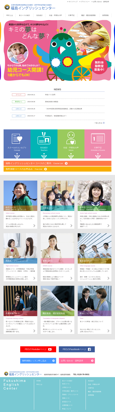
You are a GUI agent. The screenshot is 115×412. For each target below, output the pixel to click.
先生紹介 (91, 381)
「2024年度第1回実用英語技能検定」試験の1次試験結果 (63, 109)
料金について (66, 409)
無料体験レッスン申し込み (34, 361)
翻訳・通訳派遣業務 (94, 391)
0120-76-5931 (83, 374)
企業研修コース (67, 405)
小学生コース (66, 387)
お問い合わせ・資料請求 (101, 1)
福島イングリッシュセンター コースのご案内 (37, 163)
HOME (38, 381)
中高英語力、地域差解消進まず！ (56, 116)
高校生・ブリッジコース (70, 394)
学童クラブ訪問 (50, 95)
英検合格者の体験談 (51, 101)
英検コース (66, 398)
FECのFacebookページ (77, 349)
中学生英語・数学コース (70, 391)
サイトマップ (73, 1)
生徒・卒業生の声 (94, 384)
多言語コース (66, 402)
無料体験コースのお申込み (26, 169)
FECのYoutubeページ (38, 349)
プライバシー (85, 1)
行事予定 (91, 388)
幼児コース (66, 384)
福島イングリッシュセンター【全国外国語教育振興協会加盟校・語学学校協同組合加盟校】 (30, 7)
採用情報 (91, 395)
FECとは (39, 384)
